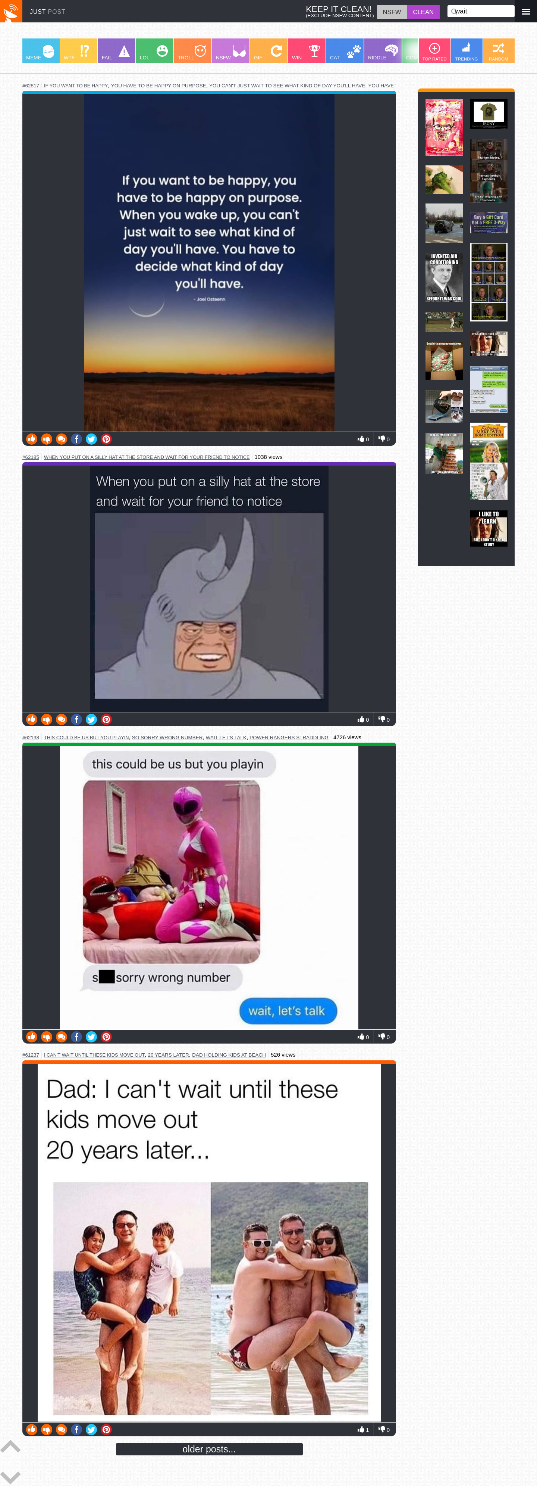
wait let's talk (226, 737)
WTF (76, 52)
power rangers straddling (289, 737)
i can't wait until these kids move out (94, 1055)
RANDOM (498, 52)
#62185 (30, 457)
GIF (268, 52)
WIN (306, 52)
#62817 (30, 85)
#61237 (30, 1055)
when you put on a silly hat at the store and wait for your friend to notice (147, 457)
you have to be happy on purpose (158, 85)
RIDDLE (383, 52)
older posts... (209, 1449)
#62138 (30, 737)
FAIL (116, 52)
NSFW (231, 52)
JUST (48, 12)
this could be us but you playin (86, 737)
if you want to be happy (76, 85)
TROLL (192, 52)
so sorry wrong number (167, 737)
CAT (345, 52)
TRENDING (466, 51)
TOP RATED (434, 52)
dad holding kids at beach (229, 1055)
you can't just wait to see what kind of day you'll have (287, 85)
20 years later (168, 1055)
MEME (40, 52)
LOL (154, 52)
